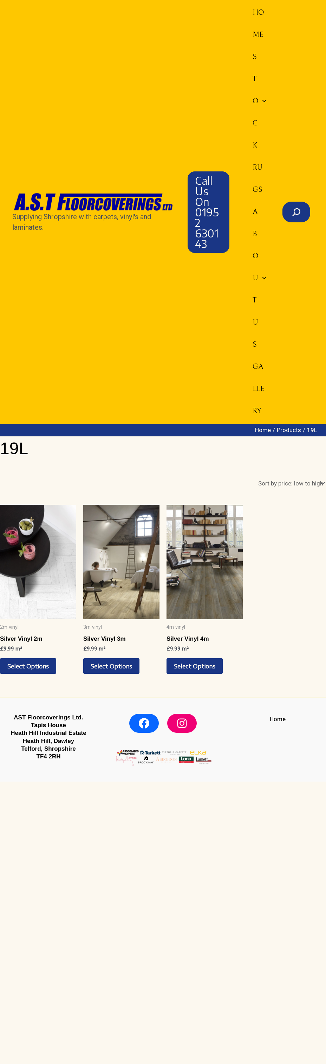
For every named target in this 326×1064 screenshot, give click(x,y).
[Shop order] (290, 483)
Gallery (258, 389)
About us (259, 278)
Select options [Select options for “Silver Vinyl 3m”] (111, 666)
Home (258, 23)
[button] (208, 212)
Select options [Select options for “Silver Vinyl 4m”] (194, 666)
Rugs (257, 178)
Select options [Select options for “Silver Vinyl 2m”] (28, 666)
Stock (259, 101)
